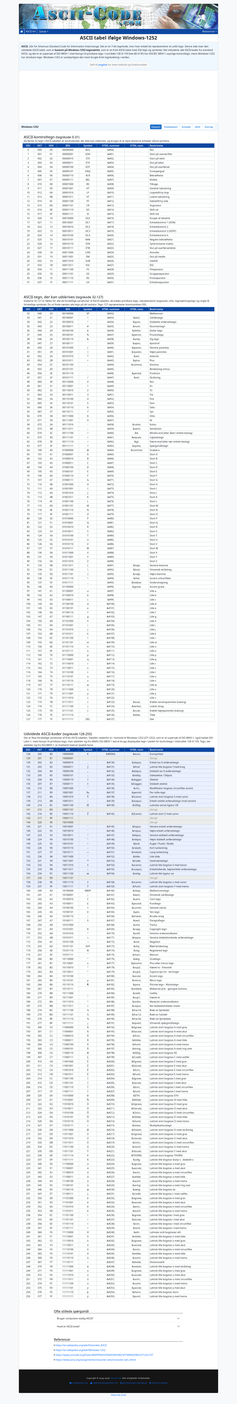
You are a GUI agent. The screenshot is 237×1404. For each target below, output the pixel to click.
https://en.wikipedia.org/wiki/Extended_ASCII (81, 1345)
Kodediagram (171, 126)
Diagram (155, 126)
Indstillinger (158, 1383)
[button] (209, 31)
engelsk (102, 64)
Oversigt (209, 126)
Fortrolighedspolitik (104, 1383)
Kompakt (186, 126)
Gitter (198, 126)
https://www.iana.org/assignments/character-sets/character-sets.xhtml (95, 1359)
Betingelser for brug (133, 1383)
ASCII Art (31, 31)
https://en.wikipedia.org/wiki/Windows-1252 (80, 1350)
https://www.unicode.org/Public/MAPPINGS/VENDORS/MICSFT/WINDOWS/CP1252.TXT (104, 1355)
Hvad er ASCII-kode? (68, 1326)
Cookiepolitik (79, 1383)
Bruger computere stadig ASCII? (75, 1318)
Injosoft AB (115, 1378)
